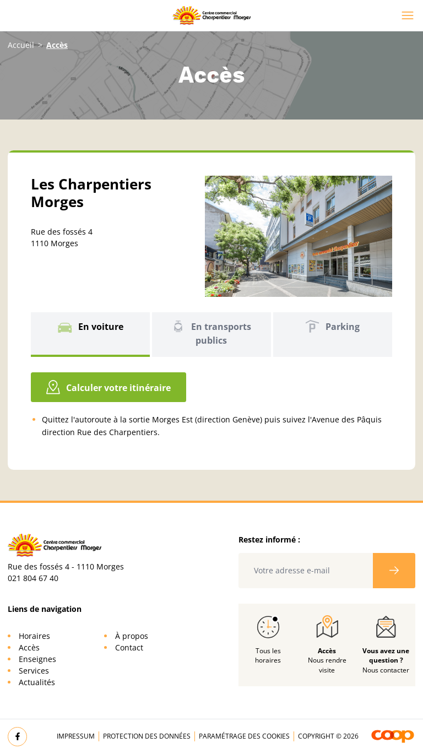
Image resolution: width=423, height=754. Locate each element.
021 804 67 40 (33, 578)
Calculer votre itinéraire (108, 387)
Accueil (21, 45)
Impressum (76, 736)
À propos (131, 636)
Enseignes (37, 659)
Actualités (37, 682)
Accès (29, 647)
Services (34, 670)
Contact (129, 647)
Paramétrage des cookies (244, 736)
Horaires (34, 636)
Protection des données (147, 736)
